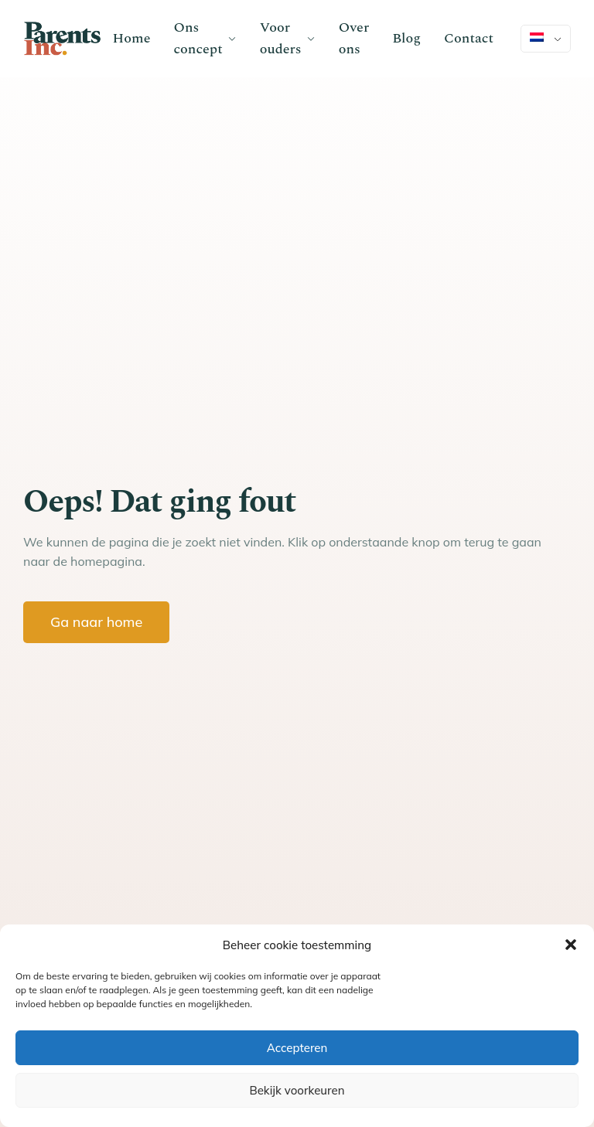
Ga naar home (96, 622)
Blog (406, 38)
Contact (468, 38)
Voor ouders (281, 38)
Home (132, 38)
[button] (571, 944)
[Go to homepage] (62, 39)
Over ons (354, 38)
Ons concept (197, 38)
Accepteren (297, 1047)
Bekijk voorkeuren (296, 1090)
